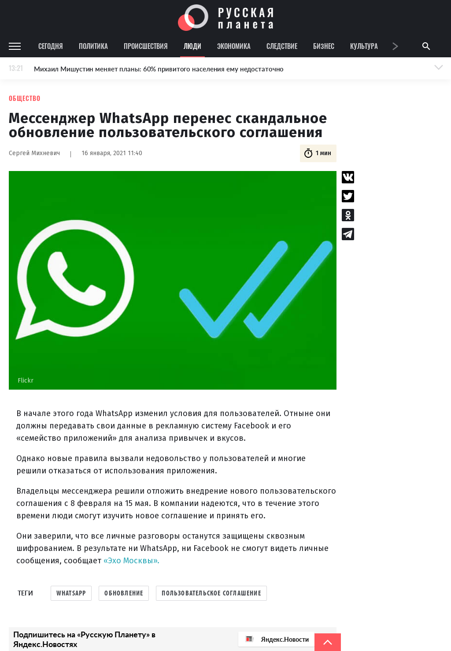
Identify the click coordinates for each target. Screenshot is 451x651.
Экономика (234, 46)
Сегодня (50, 46)
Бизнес (323, 46)
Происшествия (146, 46)
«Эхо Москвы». (131, 560)
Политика (93, 46)
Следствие (281, 46)
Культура (364, 46)
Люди (192, 46)
